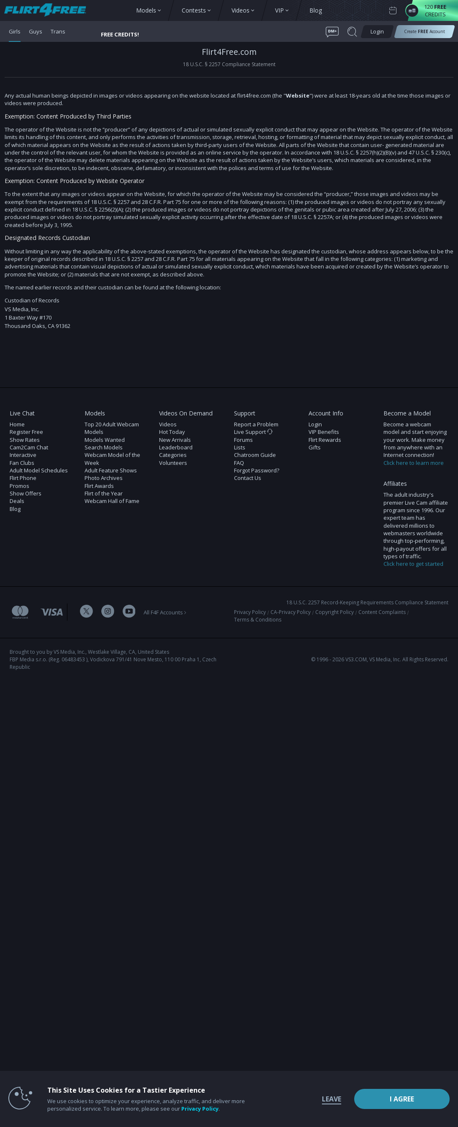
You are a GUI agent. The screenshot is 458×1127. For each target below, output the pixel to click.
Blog (15, 509)
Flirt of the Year (104, 493)
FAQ (239, 463)
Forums (243, 440)
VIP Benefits (324, 432)
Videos (168, 424)
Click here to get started (413, 563)
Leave (331, 1099)
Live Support (253, 432)
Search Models (104, 447)
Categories (173, 455)
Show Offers (25, 493)
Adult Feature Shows (111, 470)
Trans (58, 31)
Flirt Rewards (325, 440)
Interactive (23, 455)
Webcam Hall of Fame (112, 501)
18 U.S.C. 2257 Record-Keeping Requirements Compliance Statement (367, 602)
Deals (17, 501)
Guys (35, 31)
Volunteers (173, 463)
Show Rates (25, 440)
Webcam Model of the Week (112, 458)
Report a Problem (256, 424)
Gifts (315, 447)
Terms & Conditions (257, 619)
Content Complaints (382, 612)
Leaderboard (176, 447)
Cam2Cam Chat (29, 447)
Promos (19, 486)
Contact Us (247, 478)
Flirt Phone (23, 478)
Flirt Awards (99, 486)
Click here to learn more (413, 463)
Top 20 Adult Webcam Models (112, 428)
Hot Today (172, 432)
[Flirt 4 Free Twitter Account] (86, 612)
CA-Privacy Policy (290, 612)
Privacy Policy (250, 612)
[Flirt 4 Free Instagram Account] (107, 612)
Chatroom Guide (255, 455)
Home (17, 424)
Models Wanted (105, 440)
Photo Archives (104, 478)
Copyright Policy (334, 612)
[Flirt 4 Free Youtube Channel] (129, 612)
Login (315, 424)
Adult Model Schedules (39, 470)
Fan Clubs (22, 463)
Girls (15, 31)
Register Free (26, 432)
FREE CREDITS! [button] (120, 34)
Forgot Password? (256, 470)
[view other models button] (49, 10)
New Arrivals (175, 440)
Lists (239, 447)
